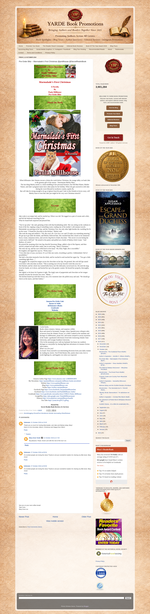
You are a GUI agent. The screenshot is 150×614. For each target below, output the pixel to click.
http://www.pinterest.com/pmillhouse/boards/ (58, 398)
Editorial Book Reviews (75, 46)
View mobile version (55, 521)
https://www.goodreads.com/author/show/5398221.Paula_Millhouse (58, 394)
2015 (99, 433)
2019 (99, 333)
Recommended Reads (97, 49)
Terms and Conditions (34, 53)
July (101, 413)
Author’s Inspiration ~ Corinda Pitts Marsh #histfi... (114, 397)
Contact (21, 53)
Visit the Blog (113, 107)
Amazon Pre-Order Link (55, 301)
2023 (99, 322)
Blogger (86, 606)
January (102, 429)
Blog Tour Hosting (80, 49)
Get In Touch (113, 137)
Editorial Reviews (113, 119)
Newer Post (24, 517)
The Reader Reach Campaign (53, 46)
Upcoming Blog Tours (25, 49)
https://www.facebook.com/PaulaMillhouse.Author (58, 392)
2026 (99, 314)
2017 (99, 339)
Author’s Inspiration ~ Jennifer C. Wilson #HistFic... (115, 356)
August (102, 410)
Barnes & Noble (55, 303)
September (103, 407)
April (101, 421)
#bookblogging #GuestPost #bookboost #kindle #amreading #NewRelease (47, 413)
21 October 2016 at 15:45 (39, 422)
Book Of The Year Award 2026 (96, 46)
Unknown (27, 422)
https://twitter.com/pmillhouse (58, 387)
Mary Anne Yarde (34, 438)
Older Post (86, 517)
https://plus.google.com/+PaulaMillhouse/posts (59, 396)
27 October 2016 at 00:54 (39, 452)
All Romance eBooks (55, 306)
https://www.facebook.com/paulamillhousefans (60, 389)
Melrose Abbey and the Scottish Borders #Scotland (115, 385)
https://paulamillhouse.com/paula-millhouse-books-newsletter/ (60, 381)
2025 (99, 317)
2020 (99, 330)
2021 (99, 328)
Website (55, 310)
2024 (99, 319)
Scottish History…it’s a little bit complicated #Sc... (114, 404)
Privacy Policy (50, 53)
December (103, 344)
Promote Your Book (32, 46)
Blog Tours (114, 46)
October (102, 349)
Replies (28, 434)
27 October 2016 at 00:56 (39, 466)
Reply (26, 430)
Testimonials (119, 49)
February (103, 427)
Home (21, 46)
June (101, 416)
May (101, 418)
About (110, 49)
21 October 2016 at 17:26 (51, 438)
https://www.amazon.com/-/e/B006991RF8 (62, 379)
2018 (99, 336)
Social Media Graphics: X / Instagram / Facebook (53, 49)
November (103, 346)
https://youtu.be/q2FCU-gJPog (58, 400)
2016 (99, 341)
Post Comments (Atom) (34, 527)
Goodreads (55, 308)
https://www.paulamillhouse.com (58, 383)
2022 (99, 325)
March (102, 424)
